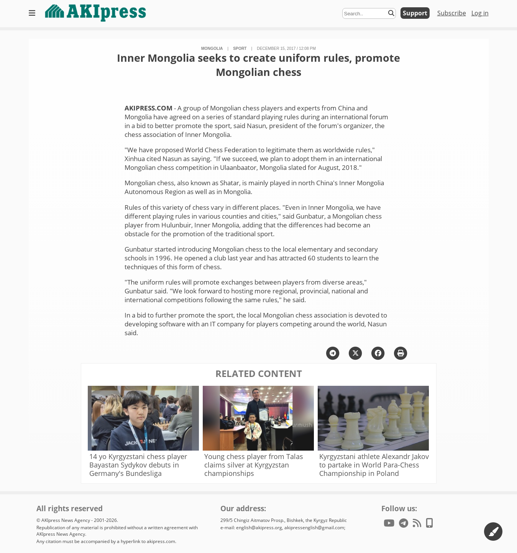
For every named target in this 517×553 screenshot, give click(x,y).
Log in (480, 13)
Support (415, 13)
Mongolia (212, 48)
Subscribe (451, 13)
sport (239, 48)
